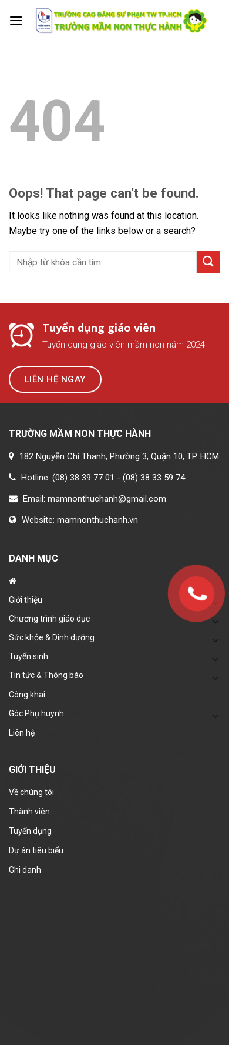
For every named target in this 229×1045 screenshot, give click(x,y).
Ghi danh (25, 869)
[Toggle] (215, 640)
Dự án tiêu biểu (36, 850)
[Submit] (208, 262)
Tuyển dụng (30, 831)
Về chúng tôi (31, 792)
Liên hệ (22, 732)
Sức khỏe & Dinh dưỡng (52, 637)
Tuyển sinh (28, 656)
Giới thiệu (25, 600)
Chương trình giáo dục (49, 618)
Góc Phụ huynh (36, 713)
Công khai (27, 694)
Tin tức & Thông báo (46, 675)
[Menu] (16, 20)
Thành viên (29, 811)
